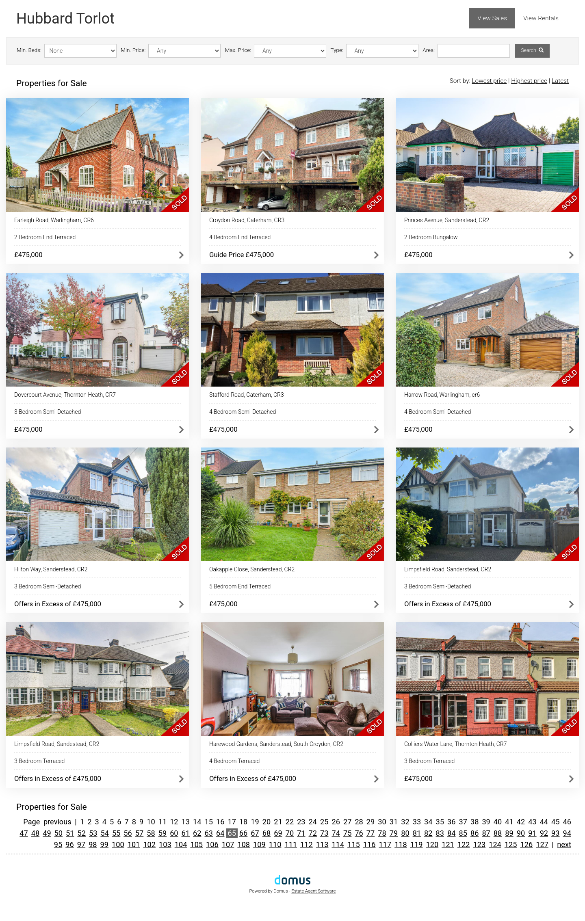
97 (81, 844)
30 (382, 821)
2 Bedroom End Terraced (45, 237)
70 (290, 833)
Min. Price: (133, 50)
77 (370, 833)
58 (151, 833)
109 (259, 844)
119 (416, 844)
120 (432, 844)
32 (405, 821)
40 (498, 821)
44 (544, 821)
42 (521, 821)
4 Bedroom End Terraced (240, 237)
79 (394, 833)
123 (479, 844)
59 (162, 833)
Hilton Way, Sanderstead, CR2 (50, 569)
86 (474, 833)
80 (405, 833)
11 (162, 821)
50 (58, 833)
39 (486, 821)
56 (128, 833)
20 (266, 821)
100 (118, 844)
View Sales (492, 18)
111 (290, 844)
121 (448, 844)
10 (151, 821)
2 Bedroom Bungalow (431, 237)
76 (359, 833)
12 (174, 821)
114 (338, 844)
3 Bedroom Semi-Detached (47, 412)
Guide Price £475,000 (241, 255)
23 (301, 821)
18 (243, 821)
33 (417, 821)
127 (542, 844)
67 (255, 833)
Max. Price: (238, 50)
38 (474, 821)
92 (544, 833)
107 (228, 844)
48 (35, 833)
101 (134, 844)
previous (57, 821)
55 (116, 833)
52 (82, 833)
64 (220, 833)
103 (165, 844)
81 (417, 833)
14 (197, 821)
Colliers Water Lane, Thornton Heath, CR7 (455, 744)
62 (197, 833)
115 (353, 844)
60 (174, 833)
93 (555, 833)
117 (385, 844)
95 (58, 844)
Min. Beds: (29, 50)
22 (290, 821)
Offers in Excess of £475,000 (57, 604)
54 (104, 833)
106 (212, 844)
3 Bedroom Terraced (39, 761)
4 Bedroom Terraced (234, 761)
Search (532, 50)
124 (495, 844)
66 (243, 833)
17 (232, 821)
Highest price (529, 80)
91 (532, 833)
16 (220, 821)
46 (567, 821)
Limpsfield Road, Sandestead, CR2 (56, 744)
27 (347, 821)
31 (394, 821)
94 (567, 833)
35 (440, 821)
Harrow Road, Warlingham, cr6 (442, 394)
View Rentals (541, 18)
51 (70, 833)
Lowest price (489, 80)
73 (324, 833)
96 (69, 844)
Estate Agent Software (313, 891)
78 (382, 833)
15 (209, 821)
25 (324, 821)
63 (209, 833)
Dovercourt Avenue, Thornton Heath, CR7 (65, 394)
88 (498, 833)
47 (24, 833)
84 (451, 833)
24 (313, 821)
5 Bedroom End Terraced (240, 586)
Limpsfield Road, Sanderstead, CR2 (447, 569)
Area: (428, 50)
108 (243, 844)
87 (486, 833)
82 (428, 833)
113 (322, 844)
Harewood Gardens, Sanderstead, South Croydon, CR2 (276, 744)
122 (463, 844)
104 (181, 844)
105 (196, 844)
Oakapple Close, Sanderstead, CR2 (252, 569)
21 (278, 821)
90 (521, 833)
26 (336, 821)
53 (93, 833)
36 (451, 821)
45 (555, 821)
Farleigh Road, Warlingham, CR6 (54, 220)
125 (511, 844)
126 (526, 844)
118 (400, 844)
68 (266, 833)
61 (186, 833)
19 (255, 821)
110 (275, 844)
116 (369, 844)
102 (149, 844)
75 (347, 833)
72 (313, 833)
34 (428, 821)
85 (463, 833)
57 (139, 833)
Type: (337, 50)
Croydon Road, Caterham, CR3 (246, 220)
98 (93, 844)
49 (47, 833)
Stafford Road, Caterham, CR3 (246, 394)
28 (359, 821)
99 (104, 844)
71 (301, 833)
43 (532, 821)
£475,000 (28, 255)
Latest (560, 80)
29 (370, 821)
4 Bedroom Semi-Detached (242, 412)
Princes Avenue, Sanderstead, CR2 (446, 220)
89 (509, 833)
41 (509, 821)
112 (306, 844)
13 (186, 821)
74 (336, 833)
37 (463, 821)
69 (278, 833)
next (564, 844)
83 (440, 833)
